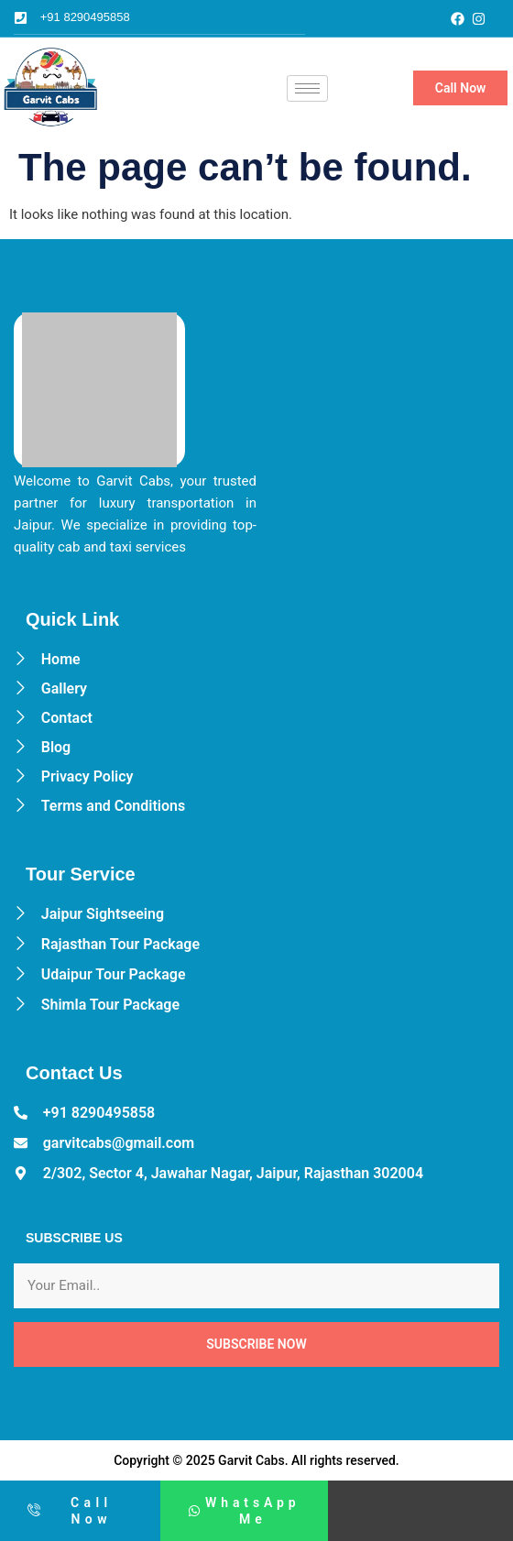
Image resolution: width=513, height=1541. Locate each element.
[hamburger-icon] (307, 88)
